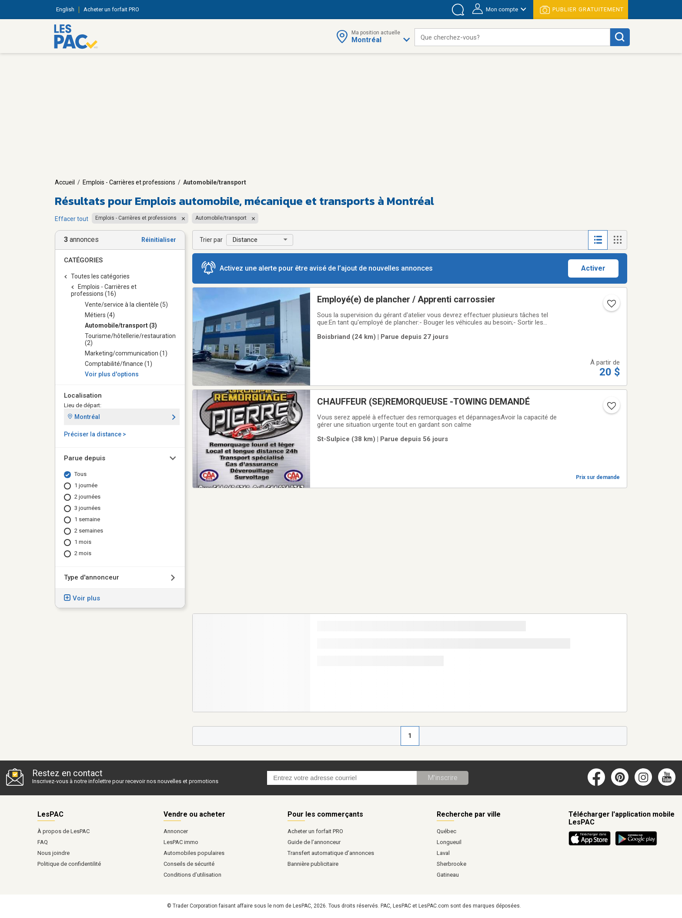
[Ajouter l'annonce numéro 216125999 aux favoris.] (610, 408)
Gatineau (448, 874)
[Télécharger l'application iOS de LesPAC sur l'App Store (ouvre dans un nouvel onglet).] (591, 844)
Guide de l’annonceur (314, 842)
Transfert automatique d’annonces (331, 853)
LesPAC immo (181, 842)
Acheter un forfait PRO (315, 831)
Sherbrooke (451, 864)
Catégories (83, 260)
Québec (446, 831)
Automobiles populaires (194, 853)
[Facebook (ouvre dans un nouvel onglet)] (596, 784)
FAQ (42, 842)
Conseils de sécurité (189, 864)
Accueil (65, 182)
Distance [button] (245, 240)
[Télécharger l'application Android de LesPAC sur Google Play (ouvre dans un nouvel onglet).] (636, 844)
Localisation (83, 395)
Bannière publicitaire (313, 864)
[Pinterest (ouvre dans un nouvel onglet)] (620, 784)
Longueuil (449, 842)
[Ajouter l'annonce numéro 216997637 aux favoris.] (610, 306)
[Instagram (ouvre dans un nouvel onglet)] (643, 784)
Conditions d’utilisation (192, 874)
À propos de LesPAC (63, 831)
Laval (443, 853)
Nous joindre (53, 853)
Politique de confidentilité (69, 864)
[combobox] (512, 37)
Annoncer (176, 831)
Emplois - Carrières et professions (129, 182)
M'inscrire (443, 778)
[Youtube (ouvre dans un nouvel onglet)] (668, 784)
